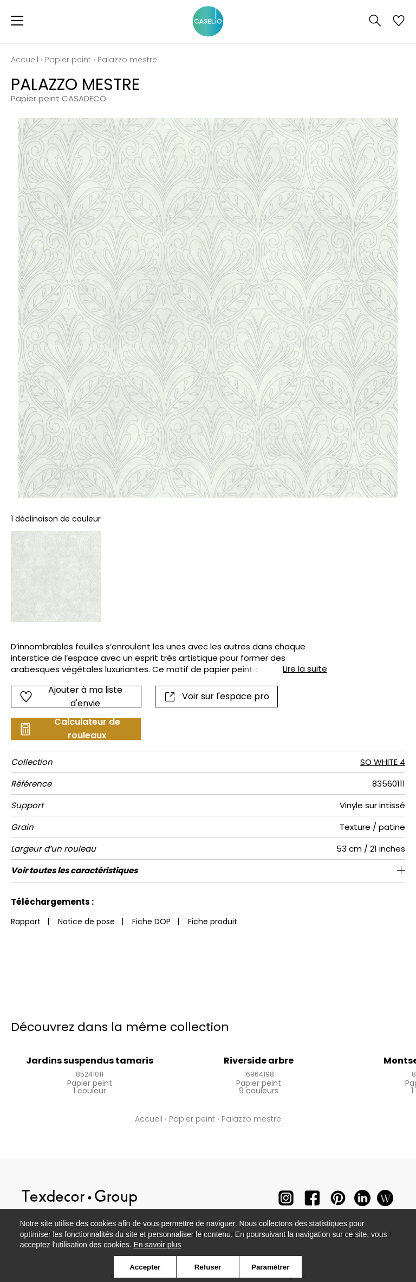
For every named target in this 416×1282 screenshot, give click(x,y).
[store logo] (208, 21)
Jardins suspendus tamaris (89, 1060)
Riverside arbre (259, 1060)
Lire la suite (305, 668)
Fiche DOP (151, 921)
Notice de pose (86, 921)
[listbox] (208, 576)
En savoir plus (157, 1244)
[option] (56, 576)
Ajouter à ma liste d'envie (71, 696)
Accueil (24, 59)
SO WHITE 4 (382, 762)
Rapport (26, 921)
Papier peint (68, 59)
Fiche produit (212, 921)
